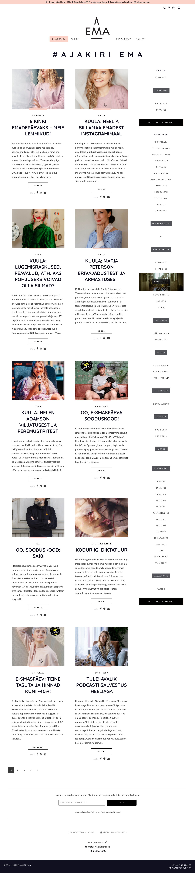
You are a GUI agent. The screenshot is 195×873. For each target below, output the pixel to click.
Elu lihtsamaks (161, 148)
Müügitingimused (181, 865)
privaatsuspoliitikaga (111, 812)
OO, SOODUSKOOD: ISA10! (38, 553)
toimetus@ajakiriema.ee (97, 846)
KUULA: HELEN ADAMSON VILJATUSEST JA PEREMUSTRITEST (38, 421)
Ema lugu (161, 167)
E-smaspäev (101, 407)
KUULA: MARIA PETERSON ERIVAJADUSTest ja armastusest (101, 270)
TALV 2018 (161, 110)
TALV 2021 (161, 525)
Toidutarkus (161, 538)
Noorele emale (161, 365)
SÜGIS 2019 (161, 104)
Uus (161, 550)
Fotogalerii (161, 192)
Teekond (161, 532)
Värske (161, 589)
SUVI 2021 (161, 494)
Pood (74, 39)
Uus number (161, 557)
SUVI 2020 (161, 488)
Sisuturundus (161, 404)
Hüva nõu (161, 211)
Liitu (122, 802)
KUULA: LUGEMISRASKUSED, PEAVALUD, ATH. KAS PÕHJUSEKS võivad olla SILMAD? (38, 273)
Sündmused (101, 673)
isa (38, 544)
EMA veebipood (161, 173)
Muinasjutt (161, 339)
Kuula (101, 115)
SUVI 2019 (161, 482)
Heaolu (161, 204)
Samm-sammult (161, 378)
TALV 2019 (161, 507)
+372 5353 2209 (97, 850)
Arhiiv (140, 39)
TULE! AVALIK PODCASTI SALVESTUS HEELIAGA (101, 685)
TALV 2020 (161, 519)
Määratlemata (161, 333)
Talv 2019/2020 (161, 513)
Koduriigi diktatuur (101, 550)
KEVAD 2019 (161, 78)
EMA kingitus (161, 161)
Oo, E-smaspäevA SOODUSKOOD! (101, 415)
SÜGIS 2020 (161, 436)
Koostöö (161, 301)
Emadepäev (58, 39)
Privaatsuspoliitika (180, 868)
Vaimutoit (161, 563)
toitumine (161, 544)
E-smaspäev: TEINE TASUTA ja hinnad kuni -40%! (38, 685)
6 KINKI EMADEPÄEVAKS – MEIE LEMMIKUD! (38, 127)
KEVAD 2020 (161, 269)
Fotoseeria (161, 198)
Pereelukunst (161, 372)
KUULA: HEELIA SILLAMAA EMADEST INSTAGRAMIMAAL (101, 127)
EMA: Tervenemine (101, 544)
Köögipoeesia (161, 295)
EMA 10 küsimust (161, 154)
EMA (123, 39)
